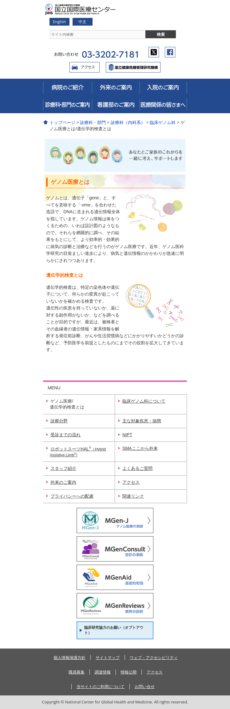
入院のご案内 (163, 87)
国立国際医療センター (133, 67)
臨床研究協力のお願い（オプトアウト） (113, 630)
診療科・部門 (93, 122)
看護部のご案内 (115, 104)
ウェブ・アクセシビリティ (154, 657)
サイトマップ (108, 657)
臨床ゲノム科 (163, 122)
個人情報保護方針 (69, 657)
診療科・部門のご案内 (67, 104)
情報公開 (129, 672)
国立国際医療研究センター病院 (83, 9)
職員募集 (77, 672)
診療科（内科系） (128, 122)
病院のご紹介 (67, 87)
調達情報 (103, 672)
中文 (82, 21)
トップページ (62, 122)
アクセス (84, 67)
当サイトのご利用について (101, 686)
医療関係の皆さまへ (163, 104)
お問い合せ (145, 686)
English (59, 21)
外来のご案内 (115, 87)
